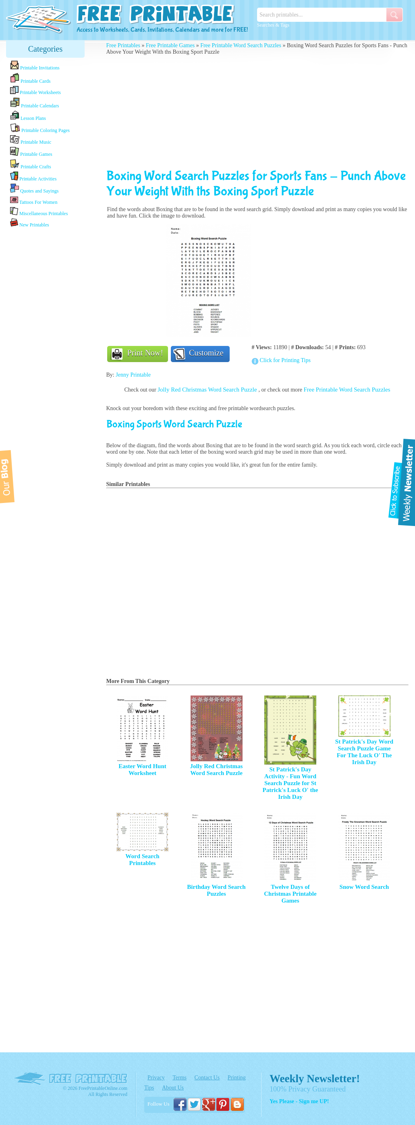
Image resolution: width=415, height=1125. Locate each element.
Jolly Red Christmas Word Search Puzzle (208, 389)
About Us (173, 1088)
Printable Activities (33, 177)
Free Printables (123, 45)
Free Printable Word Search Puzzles (240, 45)
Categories (45, 48)
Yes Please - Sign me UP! (299, 1101)
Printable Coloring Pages (40, 128)
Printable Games (31, 152)
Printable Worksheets (35, 90)
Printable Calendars (34, 103)
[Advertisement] (45, 356)
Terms (179, 1078)
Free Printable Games (170, 45)
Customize (206, 352)
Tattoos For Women (33, 200)
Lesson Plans (28, 116)
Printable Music (30, 140)
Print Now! (145, 352)
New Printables (29, 223)
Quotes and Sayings (34, 189)
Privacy (156, 1078)
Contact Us (207, 1078)
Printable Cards (30, 78)
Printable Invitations (35, 66)
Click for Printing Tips (285, 360)
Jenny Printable (133, 375)
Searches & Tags (273, 25)
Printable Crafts (30, 164)
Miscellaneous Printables (39, 211)
